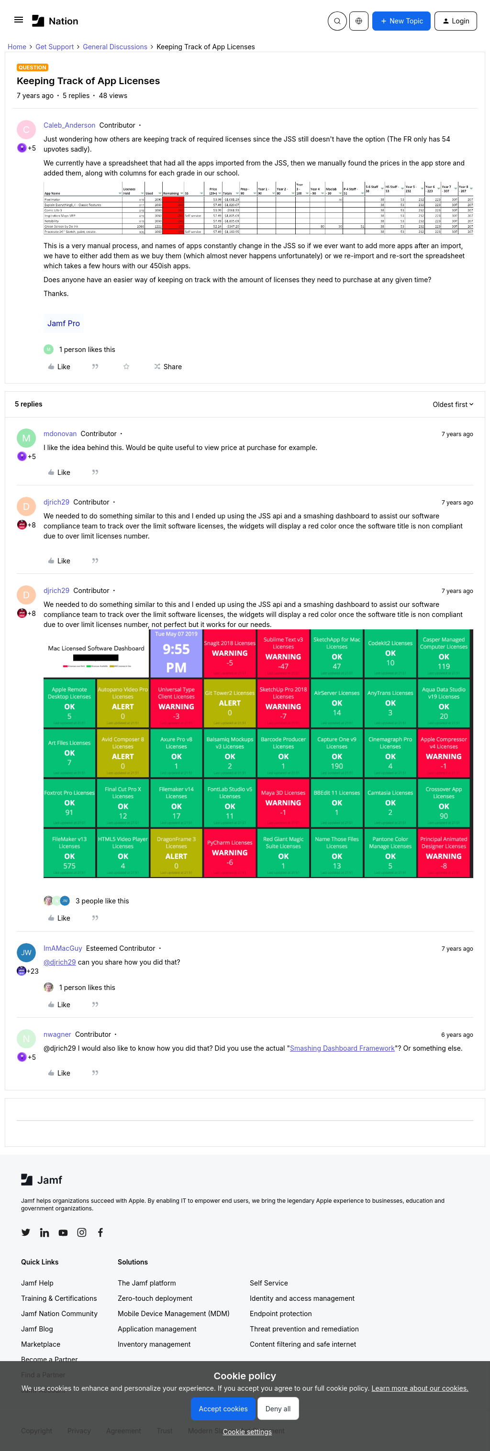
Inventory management (154, 1344)
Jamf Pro (63, 323)
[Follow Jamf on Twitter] (26, 1232)
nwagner (57, 1034)
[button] (18, 23)
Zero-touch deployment (155, 1298)
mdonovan (60, 433)
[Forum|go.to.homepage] (55, 21)
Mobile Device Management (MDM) (174, 1313)
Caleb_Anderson (70, 125)
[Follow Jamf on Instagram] (82, 1232)
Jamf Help (37, 1283)
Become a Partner (49, 1359)
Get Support (54, 47)
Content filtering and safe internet (303, 1344)
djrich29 (56, 502)
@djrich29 (60, 962)
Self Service (269, 1283)
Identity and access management (302, 1298)
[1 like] (79, 349)
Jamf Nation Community (59, 1313)
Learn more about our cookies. (420, 1388)
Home (17, 47)
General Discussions (115, 47)
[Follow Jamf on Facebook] (100, 1232)
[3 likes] (86, 901)
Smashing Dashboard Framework (342, 1048)
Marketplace (40, 1344)
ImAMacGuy (63, 948)
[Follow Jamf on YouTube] (63, 1232)
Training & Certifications (59, 1298)
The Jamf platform (147, 1283)
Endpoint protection (281, 1313)
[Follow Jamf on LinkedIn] (44, 1232)
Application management (157, 1329)
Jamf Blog (37, 1329)
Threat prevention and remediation (304, 1329)
